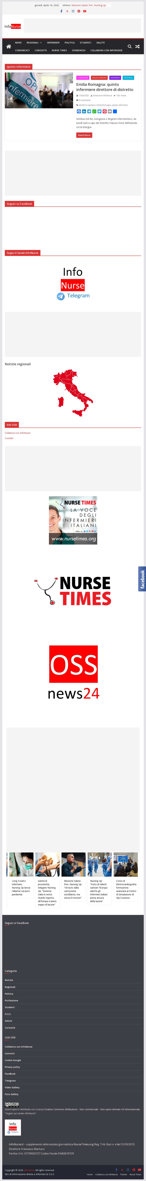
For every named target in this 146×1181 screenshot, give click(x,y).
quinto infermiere (120, 105)
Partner (123, 1174)
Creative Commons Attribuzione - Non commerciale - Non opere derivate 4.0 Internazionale (92, 1109)
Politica (70, 42)
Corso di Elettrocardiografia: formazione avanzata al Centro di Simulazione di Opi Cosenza (130, 889)
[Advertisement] (82, 25)
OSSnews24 (78, 50)
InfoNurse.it (16, 1144)
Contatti (9, 438)
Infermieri (53, 42)
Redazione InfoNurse (102, 95)
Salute (100, 42)
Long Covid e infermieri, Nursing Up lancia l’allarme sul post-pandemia (25, 887)
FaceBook (10, 1073)
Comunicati (22, 50)
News (18, 42)
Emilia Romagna (99, 78)
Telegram (10, 1080)
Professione (11, 1000)
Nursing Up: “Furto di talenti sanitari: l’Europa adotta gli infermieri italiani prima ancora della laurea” (102, 891)
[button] (40, 42)
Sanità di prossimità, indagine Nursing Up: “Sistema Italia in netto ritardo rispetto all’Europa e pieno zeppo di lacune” (51, 892)
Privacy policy (12, 1066)
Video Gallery (12, 1087)
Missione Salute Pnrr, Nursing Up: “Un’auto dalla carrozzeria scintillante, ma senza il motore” (77, 889)
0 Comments (83, 100)
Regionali (32, 42)
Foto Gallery (12, 1094)
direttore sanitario (87, 105)
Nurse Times (59, 50)
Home (90, 1174)
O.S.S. (8, 1014)
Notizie (9, 980)
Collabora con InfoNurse (106, 50)
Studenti (85, 42)
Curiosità (41, 50)
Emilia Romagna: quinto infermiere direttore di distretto (105, 87)
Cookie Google (13, 1060)
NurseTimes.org (84, 1144)
